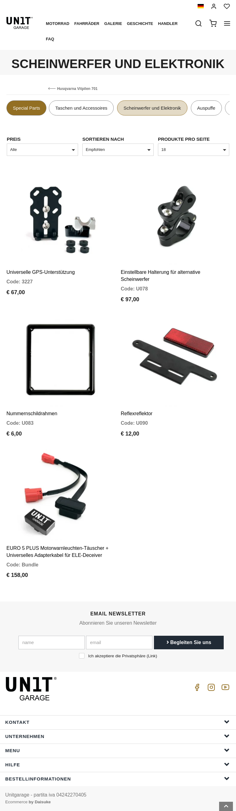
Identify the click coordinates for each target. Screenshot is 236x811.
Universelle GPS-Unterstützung (40, 272)
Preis (14, 139)
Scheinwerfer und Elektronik (152, 108)
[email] (119, 642)
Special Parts (26, 108)
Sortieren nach (103, 139)
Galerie (113, 23)
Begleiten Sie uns (189, 642)
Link (152, 656)
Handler (168, 23)
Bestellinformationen (117, 778)
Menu (117, 750)
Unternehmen (117, 736)
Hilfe (117, 764)
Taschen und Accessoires (81, 108)
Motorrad (57, 23)
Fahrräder (87, 23)
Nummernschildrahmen (31, 413)
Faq (50, 39)
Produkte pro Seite (184, 139)
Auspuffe (206, 108)
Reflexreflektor (136, 413)
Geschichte (140, 23)
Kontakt (117, 722)
